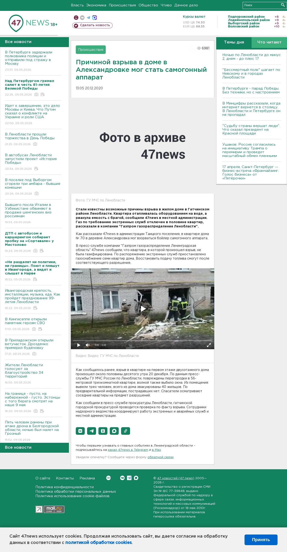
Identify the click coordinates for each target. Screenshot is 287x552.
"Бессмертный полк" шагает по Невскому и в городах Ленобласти (251, 73)
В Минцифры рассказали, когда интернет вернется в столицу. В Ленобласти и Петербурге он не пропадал (251, 109)
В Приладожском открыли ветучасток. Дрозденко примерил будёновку (33, 347)
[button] (80, 431)
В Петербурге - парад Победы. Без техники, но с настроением (251, 90)
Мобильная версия (76, 17)
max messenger (94, 17)
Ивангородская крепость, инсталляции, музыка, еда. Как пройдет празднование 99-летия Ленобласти (33, 299)
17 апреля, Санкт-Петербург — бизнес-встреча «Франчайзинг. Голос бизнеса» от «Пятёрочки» (250, 172)
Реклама (87, 478)
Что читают (269, 42)
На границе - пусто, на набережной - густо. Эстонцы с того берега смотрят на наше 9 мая (33, 402)
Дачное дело (186, 5)
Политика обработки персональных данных (75, 491)
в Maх (156, 450)
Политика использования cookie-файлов (72, 496)
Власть (77, 5)
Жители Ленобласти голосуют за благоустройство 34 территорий (33, 374)
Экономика (96, 5)
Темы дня (234, 42)
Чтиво (166, 5)
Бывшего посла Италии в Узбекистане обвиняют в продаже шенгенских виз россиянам (33, 213)
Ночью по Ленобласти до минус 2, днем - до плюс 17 (251, 56)
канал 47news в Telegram (128, 450)
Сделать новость (95, 25)
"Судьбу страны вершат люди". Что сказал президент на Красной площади (251, 129)
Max (136, 478)
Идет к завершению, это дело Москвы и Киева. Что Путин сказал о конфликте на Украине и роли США (33, 114)
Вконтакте (108, 478)
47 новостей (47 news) (175, 478)
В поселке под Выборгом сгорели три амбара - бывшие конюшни (33, 187)
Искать (283, 5)
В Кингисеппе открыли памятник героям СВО (33, 324)
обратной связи (160, 457)
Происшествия (122, 5)
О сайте (42, 478)
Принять (261, 539)
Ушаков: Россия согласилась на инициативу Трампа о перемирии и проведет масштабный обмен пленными (249, 150)
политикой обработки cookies (98, 543)
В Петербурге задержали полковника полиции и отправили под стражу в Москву (33, 61)
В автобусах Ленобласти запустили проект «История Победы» (33, 162)
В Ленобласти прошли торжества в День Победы (33, 139)
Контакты (65, 478)
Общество (148, 5)
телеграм (88, 17)
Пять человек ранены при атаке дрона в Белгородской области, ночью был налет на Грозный (33, 431)
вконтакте (82, 17)
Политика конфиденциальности (64, 487)
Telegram (129, 478)
